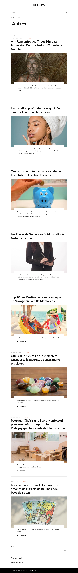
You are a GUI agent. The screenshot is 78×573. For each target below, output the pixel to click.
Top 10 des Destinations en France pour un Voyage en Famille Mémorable (37, 299)
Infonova (23, 570)
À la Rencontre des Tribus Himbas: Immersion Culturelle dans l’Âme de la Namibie (36, 45)
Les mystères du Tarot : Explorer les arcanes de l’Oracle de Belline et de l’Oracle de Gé (34, 488)
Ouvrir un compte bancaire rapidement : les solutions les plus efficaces (38, 173)
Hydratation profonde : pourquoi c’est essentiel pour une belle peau (36, 110)
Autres (29, 38)
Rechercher (14, 547)
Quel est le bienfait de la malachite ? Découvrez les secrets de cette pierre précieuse (35, 359)
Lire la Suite (21, 94)
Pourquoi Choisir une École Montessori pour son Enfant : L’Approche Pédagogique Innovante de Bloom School (38, 424)
